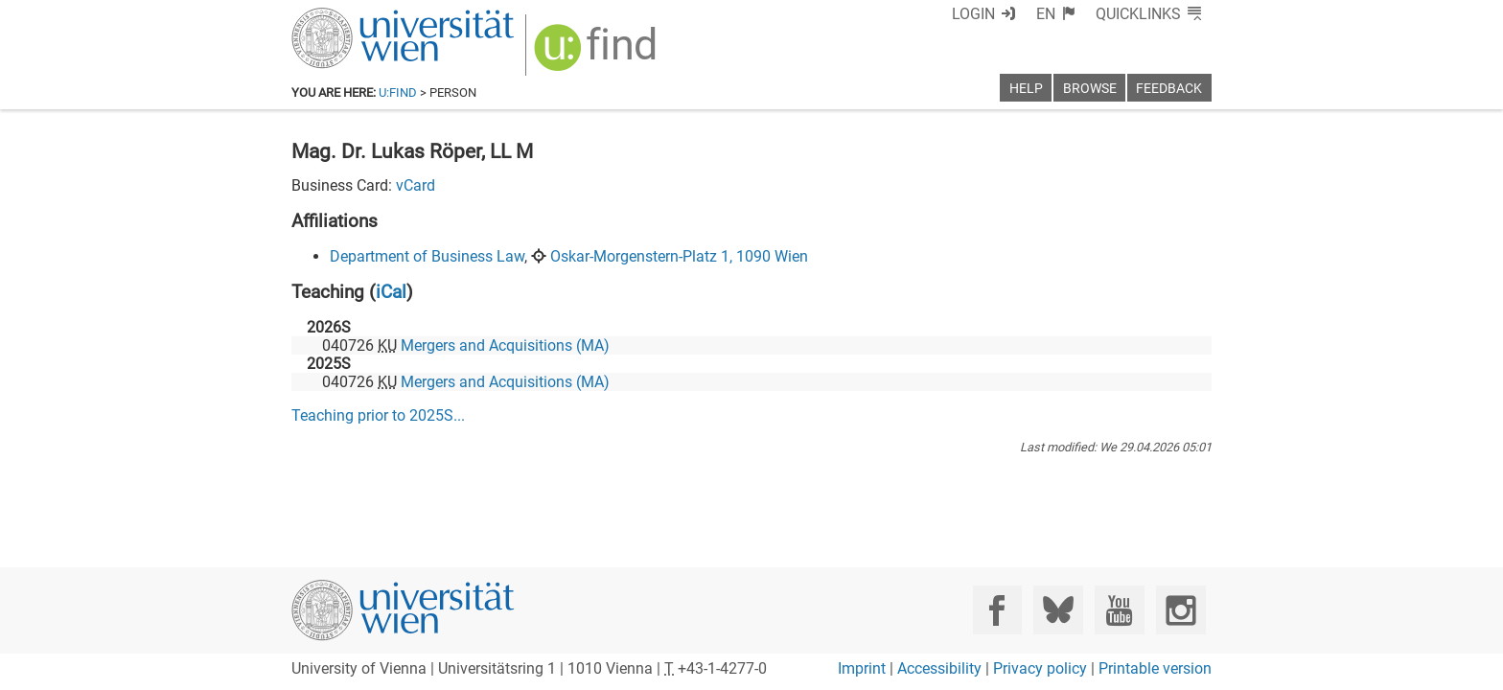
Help (1026, 88)
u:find (398, 92)
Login (1007, 14)
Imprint (862, 668)
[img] (586, 49)
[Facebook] (997, 610)
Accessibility (939, 668)
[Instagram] (1180, 610)
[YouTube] (1119, 610)
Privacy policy (1040, 668)
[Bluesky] (1057, 610)
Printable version (1155, 668)
